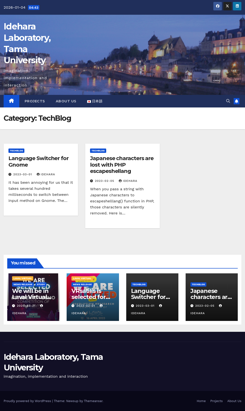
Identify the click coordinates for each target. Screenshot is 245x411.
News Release (23, 284)
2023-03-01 (23, 174)
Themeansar (93, 401)
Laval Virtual (23, 278)
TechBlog (16, 150)
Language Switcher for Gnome (38, 161)
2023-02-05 (105, 181)
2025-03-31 (27, 305)
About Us (66, 101)
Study (41, 284)
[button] (228, 101)
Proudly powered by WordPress (28, 401)
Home (201, 401)
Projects (35, 101)
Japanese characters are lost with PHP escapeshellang (122, 164)
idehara (46, 174)
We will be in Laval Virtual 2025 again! (30, 296)
